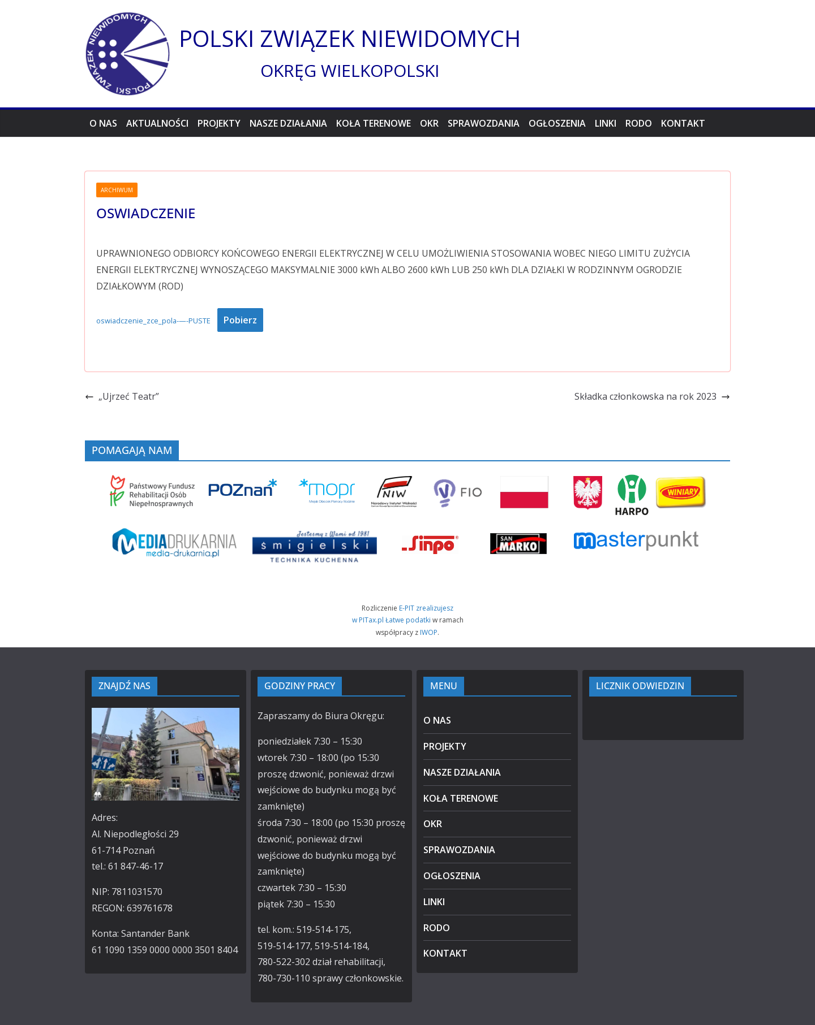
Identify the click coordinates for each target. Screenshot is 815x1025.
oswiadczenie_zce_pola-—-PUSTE (153, 320)
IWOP (428, 632)
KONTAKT (683, 123)
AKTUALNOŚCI (157, 123)
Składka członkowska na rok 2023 (652, 396)
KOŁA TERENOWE (373, 123)
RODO (638, 123)
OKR (429, 123)
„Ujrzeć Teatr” (122, 396)
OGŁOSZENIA (557, 123)
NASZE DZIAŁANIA (288, 123)
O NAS (103, 123)
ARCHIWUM (117, 190)
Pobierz (240, 320)
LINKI (605, 123)
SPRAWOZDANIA (484, 123)
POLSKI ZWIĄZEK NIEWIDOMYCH (350, 38)
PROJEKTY (219, 123)
